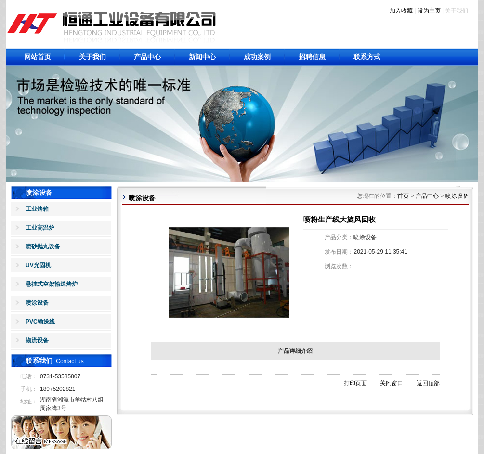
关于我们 (92, 57)
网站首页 (37, 57)
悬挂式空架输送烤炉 (52, 284)
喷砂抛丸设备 (43, 246)
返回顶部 (428, 383)
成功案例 (257, 57)
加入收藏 (401, 10)
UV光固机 (38, 265)
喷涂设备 (37, 302)
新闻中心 (202, 57)
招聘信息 (312, 57)
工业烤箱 (37, 209)
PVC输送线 (40, 321)
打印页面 (355, 383)
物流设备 (37, 340)
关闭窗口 (391, 383)
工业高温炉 (40, 227)
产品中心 (147, 57)
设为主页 (429, 10)
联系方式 (366, 57)
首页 (403, 196)
